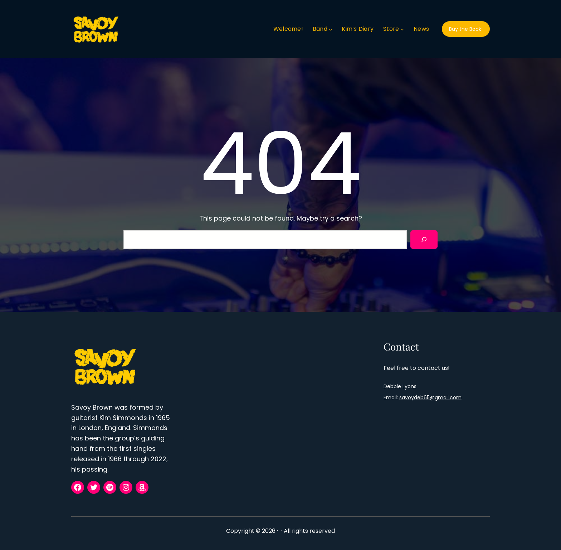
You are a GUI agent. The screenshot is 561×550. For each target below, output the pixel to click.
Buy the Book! (466, 29)
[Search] (424, 239)
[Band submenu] (330, 29)
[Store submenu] (402, 29)
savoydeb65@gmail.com (430, 397)
